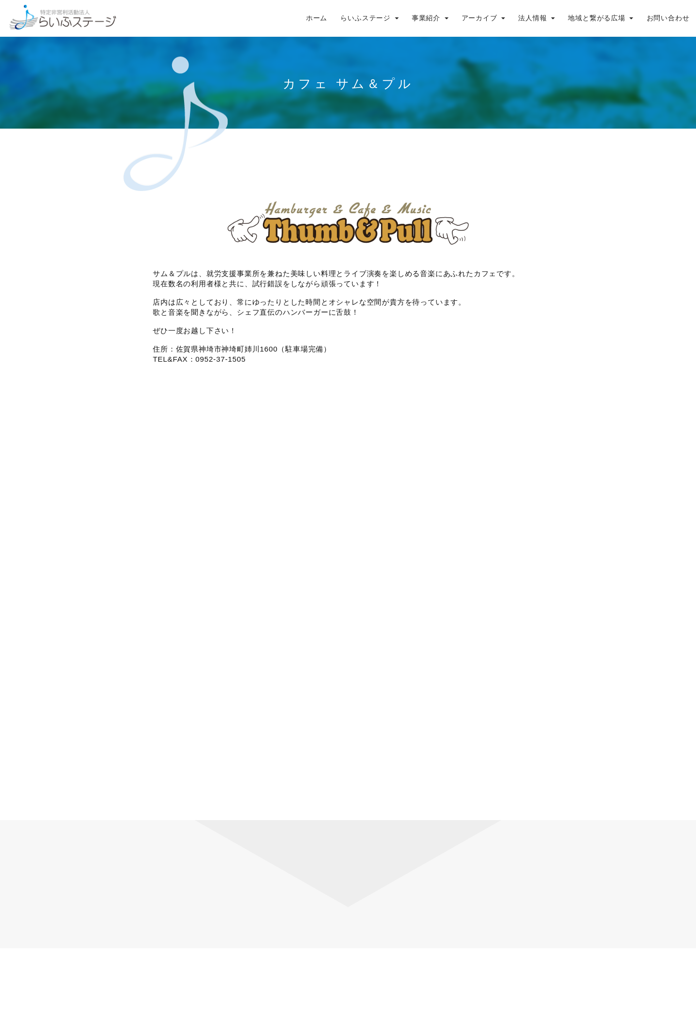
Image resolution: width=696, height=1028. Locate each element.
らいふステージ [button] (369, 18)
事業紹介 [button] (430, 18)
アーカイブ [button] (484, 18)
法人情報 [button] (536, 18)
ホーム (316, 18)
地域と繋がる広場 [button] (600, 18)
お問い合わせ (668, 18)
